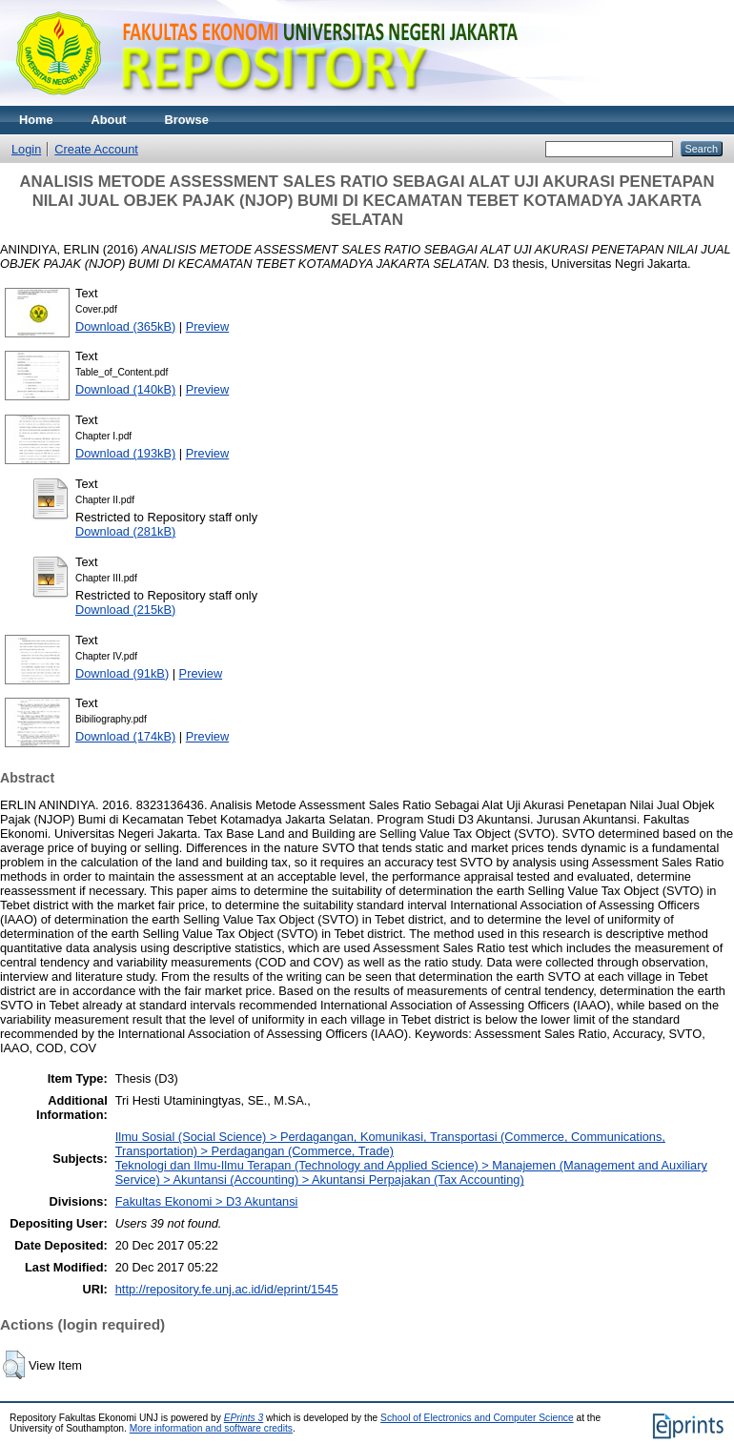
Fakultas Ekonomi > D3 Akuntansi (206, 1201)
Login (26, 149)
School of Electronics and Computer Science (477, 1418)
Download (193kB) (125, 453)
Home (36, 119)
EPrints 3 (244, 1418)
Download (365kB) (125, 326)
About (109, 119)
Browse (187, 119)
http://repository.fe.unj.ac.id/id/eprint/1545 (226, 1289)
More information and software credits (211, 1428)
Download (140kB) (125, 389)
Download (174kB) (125, 736)
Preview (208, 326)
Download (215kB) (125, 609)
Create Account (96, 149)
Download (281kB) (125, 531)
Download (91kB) (122, 673)
